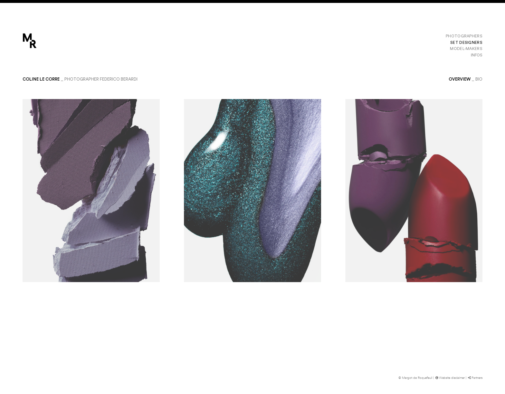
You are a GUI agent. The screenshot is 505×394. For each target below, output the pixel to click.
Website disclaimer (450, 378)
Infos (476, 55)
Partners (474, 378)
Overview (460, 79)
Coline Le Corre (41, 79)
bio (478, 79)
